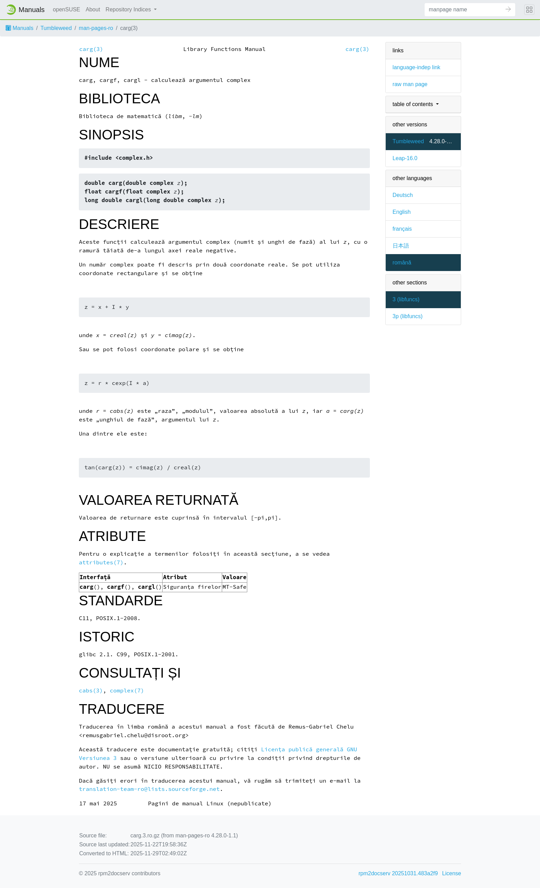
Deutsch (403, 195)
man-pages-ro (96, 28)
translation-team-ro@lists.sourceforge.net (149, 789)
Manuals (19, 28)
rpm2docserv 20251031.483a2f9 (398, 873)
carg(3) (91, 49)
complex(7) (127, 690)
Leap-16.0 (405, 158)
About (93, 9)
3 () (406, 299)
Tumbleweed (56, 28)
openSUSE (66, 9)
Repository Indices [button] (129, 9)
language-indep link (416, 67)
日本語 (401, 246)
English (402, 212)
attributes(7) (101, 562)
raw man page (410, 84)
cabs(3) (91, 690)
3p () (408, 316)
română (402, 262)
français (402, 229)
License (451, 873)
